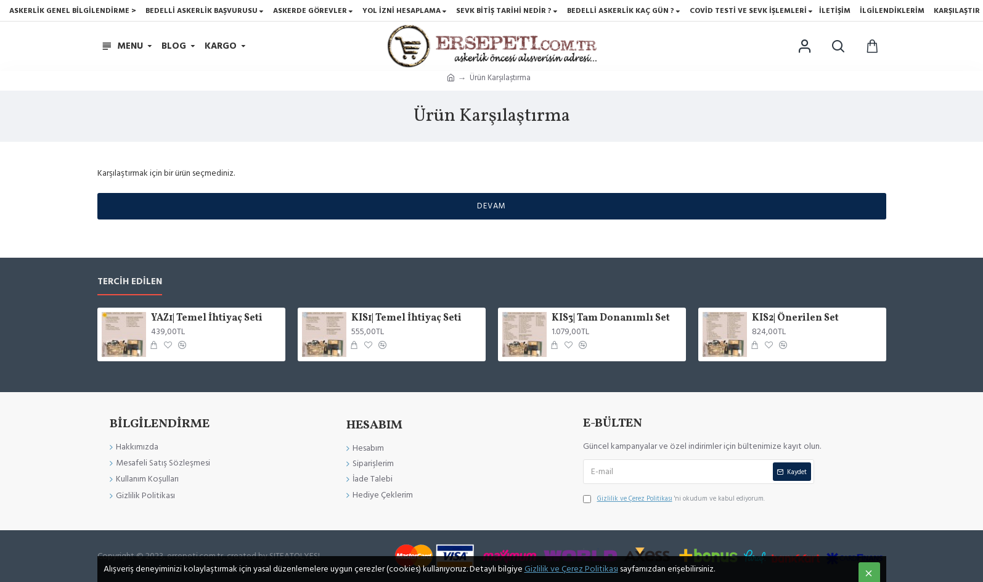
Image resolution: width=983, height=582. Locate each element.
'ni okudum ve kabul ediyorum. (674, 498)
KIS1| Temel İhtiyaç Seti (406, 318)
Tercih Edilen (129, 282)
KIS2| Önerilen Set (795, 318)
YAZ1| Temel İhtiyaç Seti (207, 318)
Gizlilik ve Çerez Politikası (571, 569)
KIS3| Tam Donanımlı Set (611, 318)
